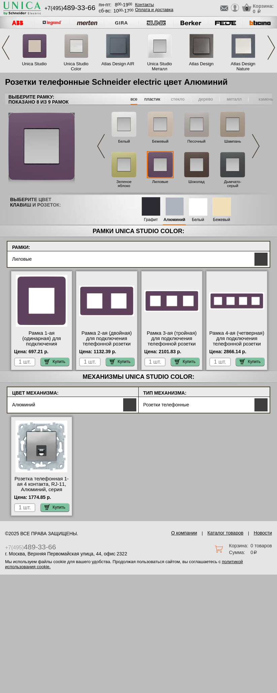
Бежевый (160, 141)
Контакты (144, 4)
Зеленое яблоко (124, 184)
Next (271, 47)
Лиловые (160, 182)
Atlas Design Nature (243, 66)
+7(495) (69, 8)
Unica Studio (34, 63)
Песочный (196, 141)
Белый (124, 141)
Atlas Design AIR (117, 63)
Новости (263, 533)
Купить (54, 361)
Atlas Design (201, 63)
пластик (152, 99)
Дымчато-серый (232, 184)
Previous (6, 47)
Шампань (232, 141)
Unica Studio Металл (159, 66)
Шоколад (196, 182)
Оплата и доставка (154, 9)
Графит (151, 220)
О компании (184, 533)
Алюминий (174, 220)
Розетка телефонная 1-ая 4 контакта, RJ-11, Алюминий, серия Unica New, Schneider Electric (41, 489)
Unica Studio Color (76, 66)
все (134, 99)
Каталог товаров (225, 533)
